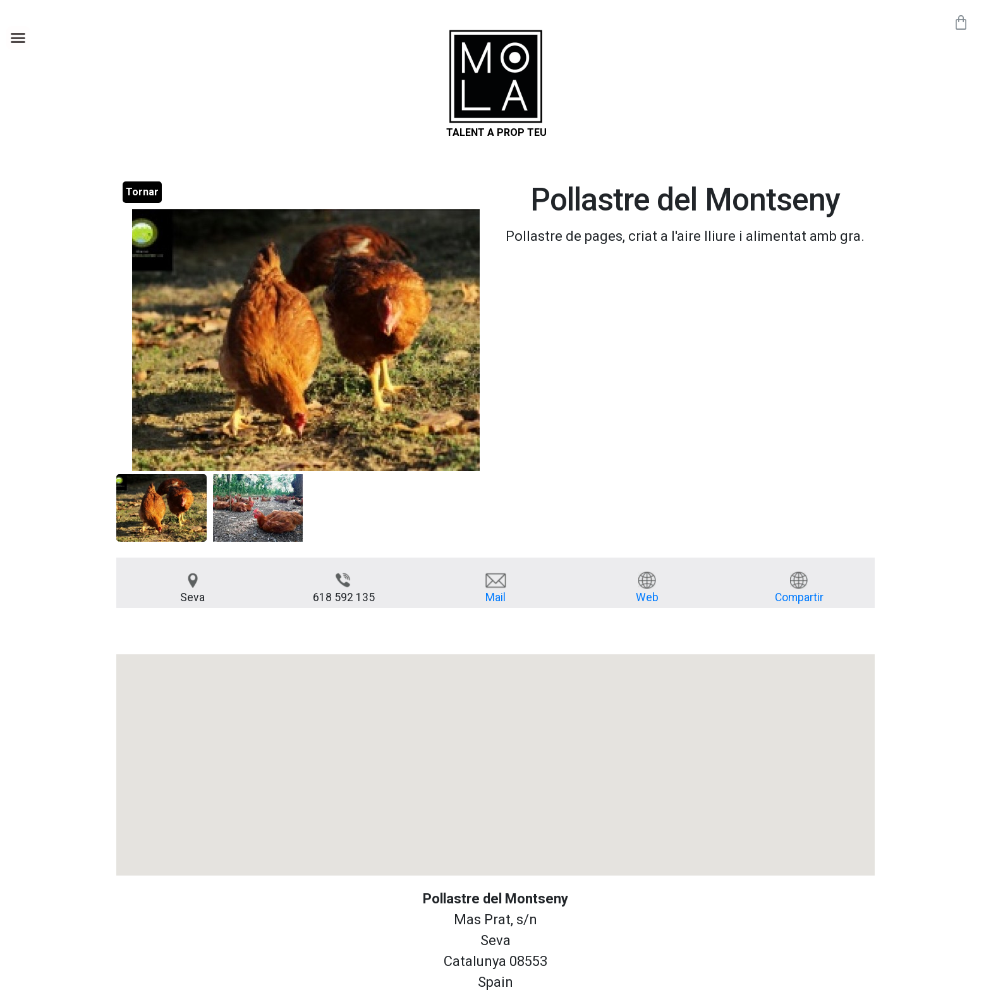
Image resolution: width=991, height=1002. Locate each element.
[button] (18, 38)
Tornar (142, 192)
